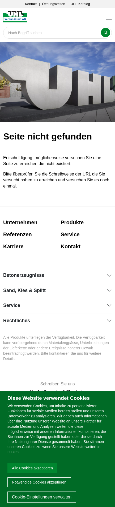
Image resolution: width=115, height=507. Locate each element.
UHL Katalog (80, 4)
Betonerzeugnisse (23, 275)
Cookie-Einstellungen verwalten (41, 497)
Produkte (72, 222)
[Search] (57, 33)
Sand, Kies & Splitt (24, 290)
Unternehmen (20, 222)
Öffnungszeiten (53, 4)
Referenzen (17, 234)
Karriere (13, 246)
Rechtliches (16, 320)
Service (70, 234)
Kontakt (31, 4)
